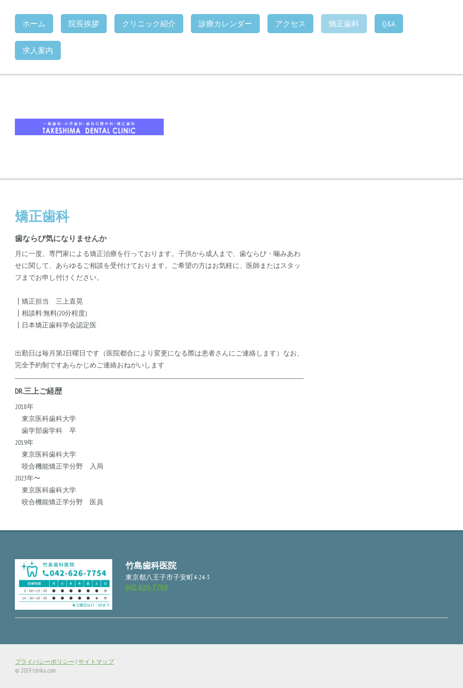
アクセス (290, 23)
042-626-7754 (146, 587)
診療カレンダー (225, 23)
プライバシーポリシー (44, 661)
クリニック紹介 (149, 23)
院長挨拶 (83, 23)
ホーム (34, 23)
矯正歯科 (344, 23)
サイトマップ (96, 661)
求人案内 (38, 50)
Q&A (388, 23)
